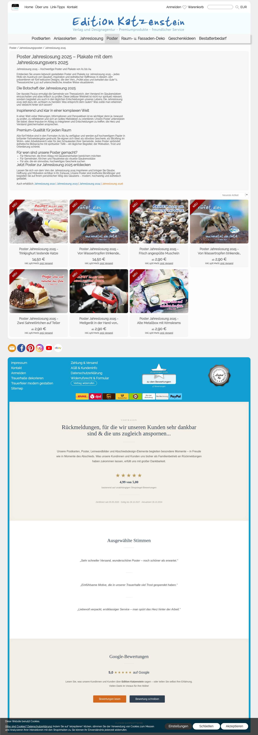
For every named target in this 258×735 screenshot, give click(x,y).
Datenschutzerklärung (86, 373)
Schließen (206, 726)
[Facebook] (21, 348)
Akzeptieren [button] (234, 726)
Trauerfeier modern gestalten (32, 383)
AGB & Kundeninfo (84, 368)
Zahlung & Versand (84, 363)
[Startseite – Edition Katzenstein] (15, 5)
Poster (12, 48)
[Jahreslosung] (91, 38)
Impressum (19, 363)
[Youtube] (49, 348)
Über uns (41, 7)
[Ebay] (58, 348)
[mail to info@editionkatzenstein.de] (12, 348)
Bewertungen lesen (109, 699)
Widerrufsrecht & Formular (90, 378)
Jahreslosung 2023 (67, 183)
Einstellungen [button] (178, 726)
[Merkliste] (184, 7)
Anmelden (173, 7)
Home (28, 7)
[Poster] (112, 38)
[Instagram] (39, 348)
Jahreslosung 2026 (112, 183)
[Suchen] (220, 7)
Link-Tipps (57, 7)
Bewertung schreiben (147, 699)
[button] (237, 7)
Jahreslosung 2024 (89, 183)
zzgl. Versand (46, 263)
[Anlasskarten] (65, 38)
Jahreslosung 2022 (44, 183)
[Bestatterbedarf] (212, 38)
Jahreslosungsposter (30, 48)
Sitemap (17, 388)
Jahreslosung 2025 (55, 48)
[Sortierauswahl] (234, 195)
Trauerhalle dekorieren (27, 378)
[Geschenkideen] (182, 38)
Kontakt (72, 7)
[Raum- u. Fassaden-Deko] (143, 38)
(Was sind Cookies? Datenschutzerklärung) (28, 726)
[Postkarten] (41, 38)
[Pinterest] (30, 348)
